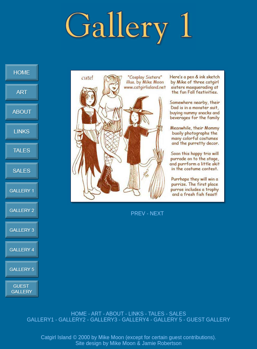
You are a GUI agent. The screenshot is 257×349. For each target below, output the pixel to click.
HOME (79, 314)
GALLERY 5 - (170, 319)
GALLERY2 (72, 319)
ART (96, 314)
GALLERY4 (135, 319)
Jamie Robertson (162, 343)
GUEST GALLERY (208, 319)
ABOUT (115, 314)
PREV (138, 213)
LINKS (136, 314)
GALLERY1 (40, 319)
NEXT (157, 213)
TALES (156, 314)
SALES (177, 314)
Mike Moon (122, 343)
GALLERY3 (103, 319)
